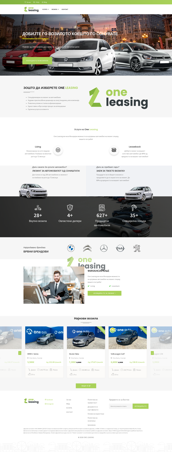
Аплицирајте (141, 406)
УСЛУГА (45, 9)
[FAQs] (36, 2)
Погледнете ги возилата (37, 60)
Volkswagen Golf (118, 354)
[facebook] (54, 399)
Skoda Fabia (74, 354)
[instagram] (54, 403)
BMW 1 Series (33, 354)
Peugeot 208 (157, 354)
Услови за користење (96, 414)
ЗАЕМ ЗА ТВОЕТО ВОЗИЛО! (110, 170)
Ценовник (92, 425)
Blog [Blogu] (44, 2)
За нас (68, 400)
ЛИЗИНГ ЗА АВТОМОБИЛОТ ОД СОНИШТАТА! (56, 170)
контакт (65, 9)
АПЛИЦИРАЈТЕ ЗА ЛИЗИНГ (104, 293)
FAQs (68, 404)
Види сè (86, 386)
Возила (55, 9)
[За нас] (28, 2)
